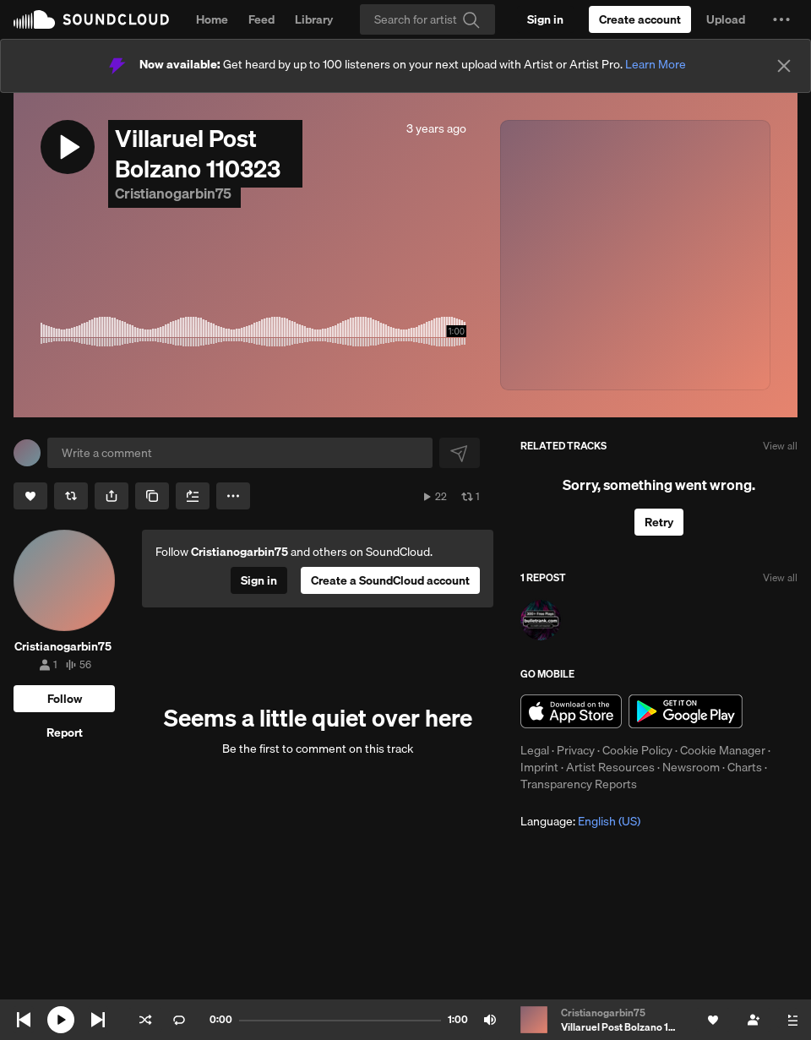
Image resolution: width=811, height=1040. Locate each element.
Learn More (655, 64)
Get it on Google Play (686, 711)
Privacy (576, 750)
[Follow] (64, 698)
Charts (744, 767)
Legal (534, 750)
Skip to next (98, 1020)
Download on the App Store (571, 711)
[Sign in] (545, 19)
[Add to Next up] (193, 495)
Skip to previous (24, 1020)
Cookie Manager (722, 750)
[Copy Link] (152, 495)
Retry (659, 522)
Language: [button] (580, 821)
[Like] (30, 495)
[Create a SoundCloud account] (640, 19)
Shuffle (145, 1019)
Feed (261, 19)
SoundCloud (91, 19)
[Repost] (71, 495)
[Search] (427, 19)
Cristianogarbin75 (174, 193)
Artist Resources (610, 767)
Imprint (539, 767)
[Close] (784, 66)
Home (212, 19)
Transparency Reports (578, 784)
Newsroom (691, 767)
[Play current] (60, 1019)
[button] (781, 19)
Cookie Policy (637, 750)
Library (314, 19)
